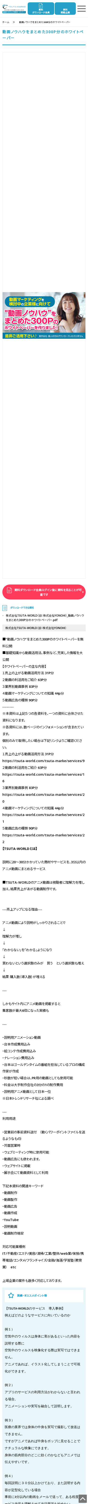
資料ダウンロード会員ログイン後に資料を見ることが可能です (48, 592)
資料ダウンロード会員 (41, 11)
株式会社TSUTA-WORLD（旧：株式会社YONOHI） (35, 628)
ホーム (5, 22)
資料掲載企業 (65, 11)
